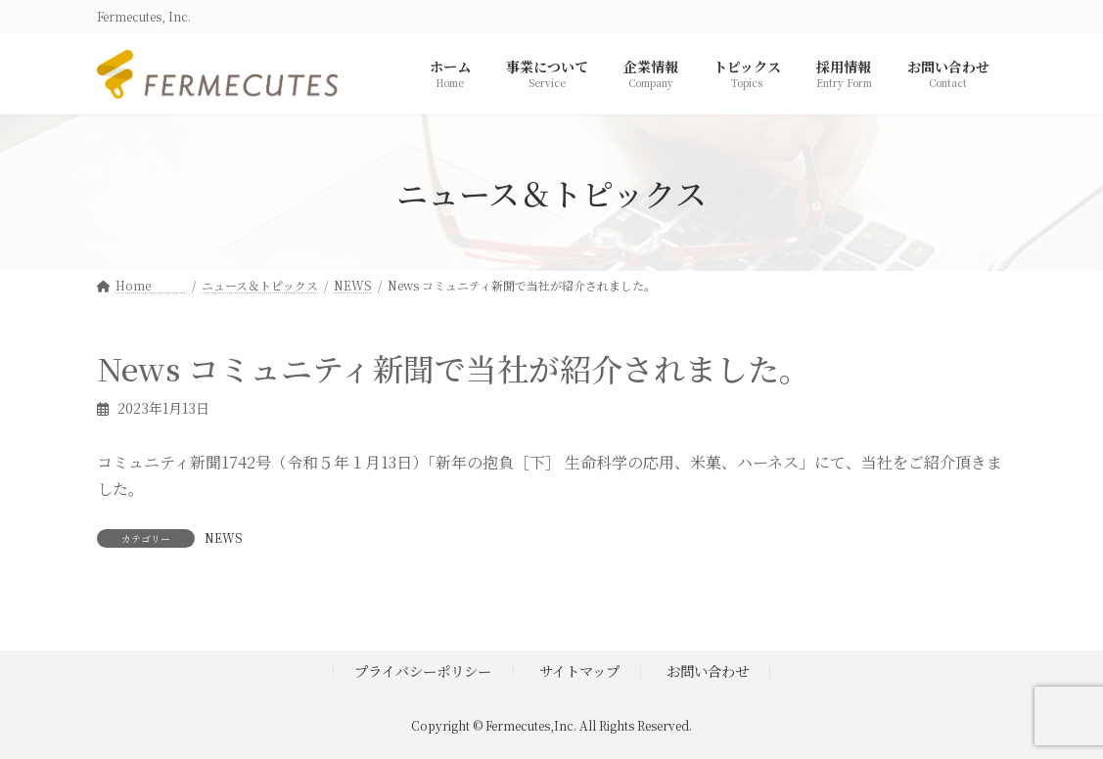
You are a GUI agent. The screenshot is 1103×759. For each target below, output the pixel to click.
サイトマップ (579, 670)
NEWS (224, 537)
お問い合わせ (707, 670)
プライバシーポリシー (422, 670)
